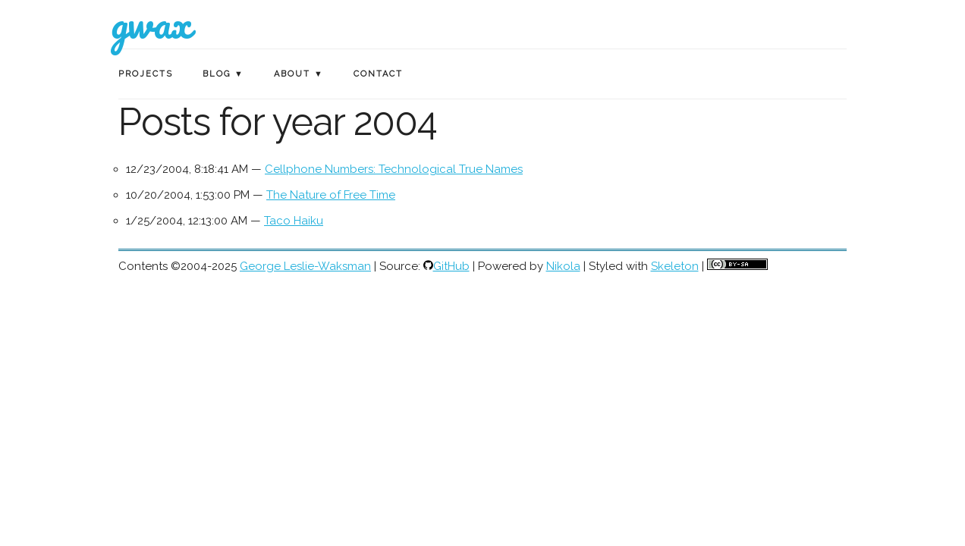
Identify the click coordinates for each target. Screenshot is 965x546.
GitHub (451, 266)
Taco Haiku (293, 221)
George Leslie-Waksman (305, 266)
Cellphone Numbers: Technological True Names (394, 169)
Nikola (563, 266)
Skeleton (675, 266)
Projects (145, 74)
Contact (378, 74)
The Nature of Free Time (330, 195)
